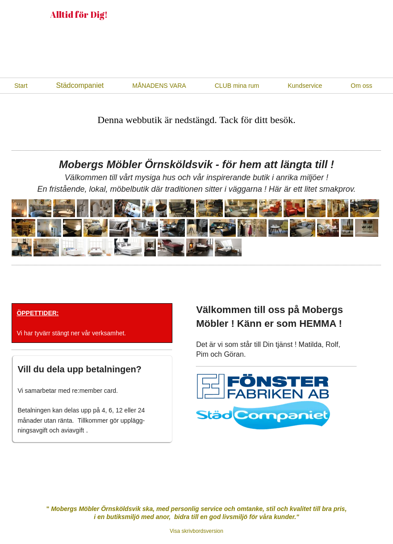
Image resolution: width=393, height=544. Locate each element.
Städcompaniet (80, 85)
